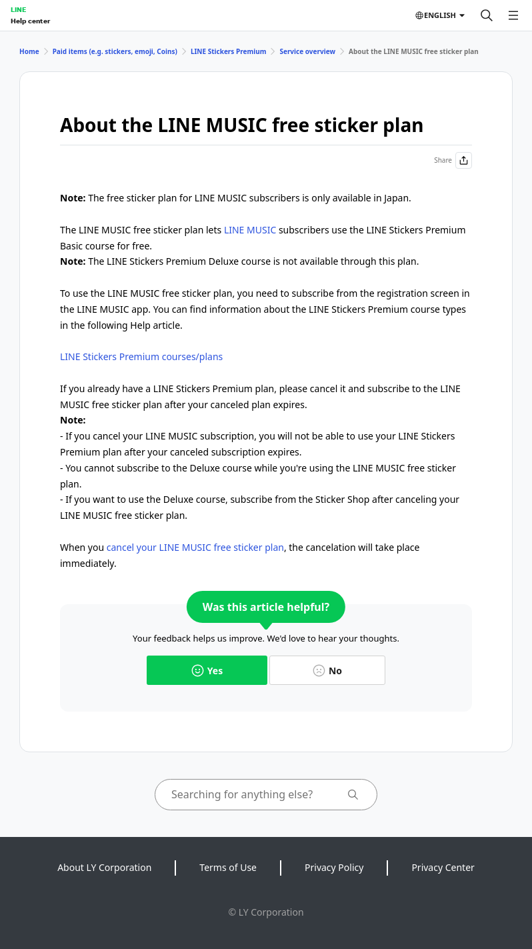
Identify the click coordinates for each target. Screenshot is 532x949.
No (327, 670)
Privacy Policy (334, 867)
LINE (18, 9)
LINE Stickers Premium (229, 51)
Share (453, 160)
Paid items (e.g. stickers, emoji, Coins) (115, 51)
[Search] (486, 15)
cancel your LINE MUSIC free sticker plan (195, 547)
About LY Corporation (104, 867)
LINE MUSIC (250, 229)
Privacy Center (442, 867)
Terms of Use (228, 867)
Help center (30, 20)
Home (29, 51)
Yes (207, 670)
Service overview (307, 51)
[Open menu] (513, 15)
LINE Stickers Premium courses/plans (141, 356)
